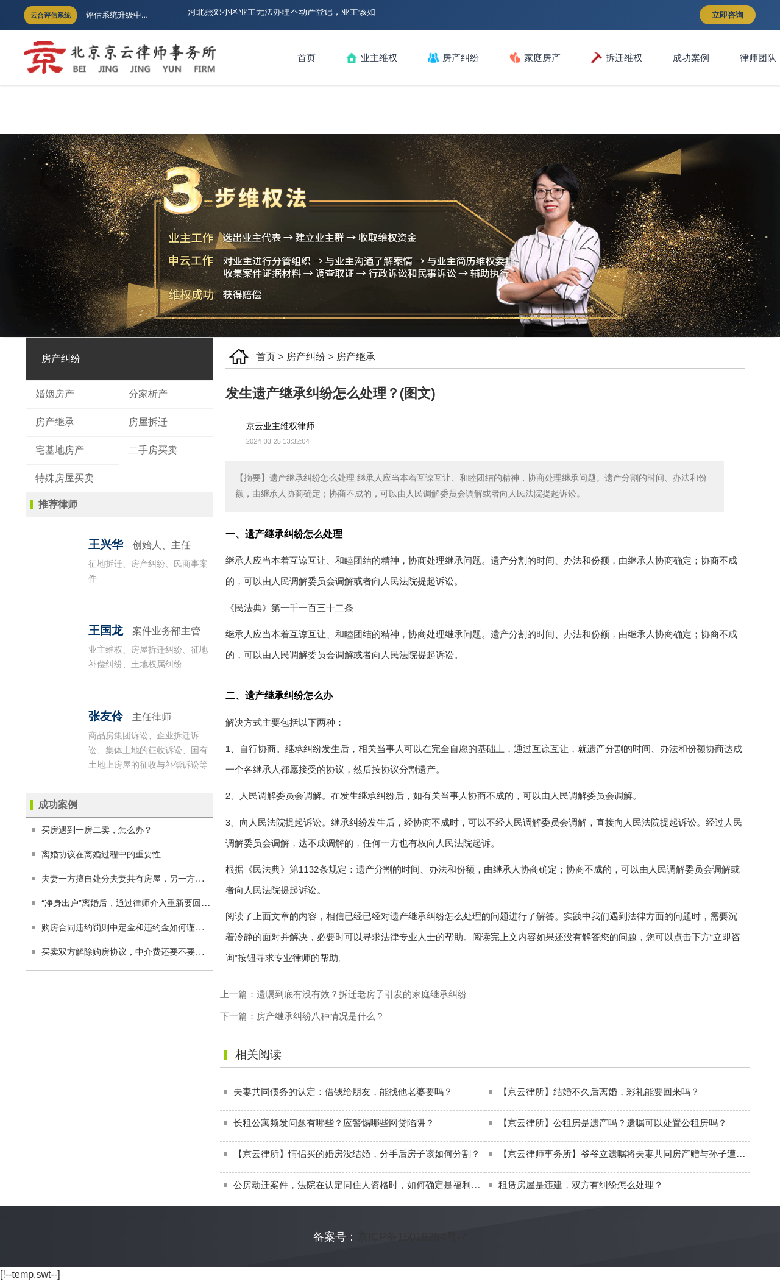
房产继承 (355, 357)
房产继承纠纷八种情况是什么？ (321, 1016)
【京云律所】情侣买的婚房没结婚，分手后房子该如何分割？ (356, 1154)
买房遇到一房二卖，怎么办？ (96, 830)
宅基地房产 (59, 450)
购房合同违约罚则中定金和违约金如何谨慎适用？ (135, 927)
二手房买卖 (153, 450)
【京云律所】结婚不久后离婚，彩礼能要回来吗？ (599, 1091)
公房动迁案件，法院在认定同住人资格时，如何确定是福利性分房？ (370, 1185)
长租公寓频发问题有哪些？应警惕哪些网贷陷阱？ (333, 1122)
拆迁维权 (616, 57)
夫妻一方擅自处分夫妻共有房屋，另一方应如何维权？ (143, 879)
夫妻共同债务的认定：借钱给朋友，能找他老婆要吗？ (343, 1091)
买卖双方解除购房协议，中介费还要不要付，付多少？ (143, 952)
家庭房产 (535, 57)
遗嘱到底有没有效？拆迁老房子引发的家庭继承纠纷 (362, 994)
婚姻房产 (54, 394)
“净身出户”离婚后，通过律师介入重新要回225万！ (137, 903)
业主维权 (371, 57)
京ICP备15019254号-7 (412, 1237)
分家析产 (148, 394)
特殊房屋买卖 (64, 478)
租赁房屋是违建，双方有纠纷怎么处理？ (580, 1185)
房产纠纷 (453, 57)
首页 (306, 57)
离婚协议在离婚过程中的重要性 (101, 854)
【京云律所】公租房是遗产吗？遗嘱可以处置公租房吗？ (612, 1122)
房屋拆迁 (148, 422)
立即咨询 (727, 14)
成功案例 (691, 57)
